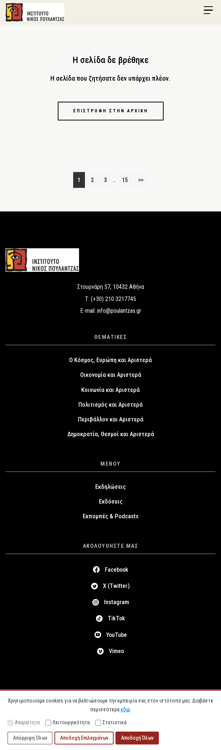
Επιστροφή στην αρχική (110, 110)
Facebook (116, 569)
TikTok (116, 618)
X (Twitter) (116, 585)
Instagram (116, 602)
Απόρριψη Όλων (30, 738)
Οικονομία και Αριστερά (110, 374)
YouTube (116, 634)
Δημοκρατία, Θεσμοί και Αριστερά (110, 434)
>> (140, 179)
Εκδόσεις (110, 501)
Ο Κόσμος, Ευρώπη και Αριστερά (110, 360)
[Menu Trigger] (208, 10)
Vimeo (116, 651)
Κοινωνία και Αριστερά (110, 389)
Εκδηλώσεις (110, 486)
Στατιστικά (110, 722)
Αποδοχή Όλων (137, 738)
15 (127, 179)
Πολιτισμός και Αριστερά (110, 404)
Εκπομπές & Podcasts (111, 516)
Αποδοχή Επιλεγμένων (84, 738)
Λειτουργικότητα (67, 722)
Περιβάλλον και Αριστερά (110, 419)
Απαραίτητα (23, 722)
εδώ (125, 709)
